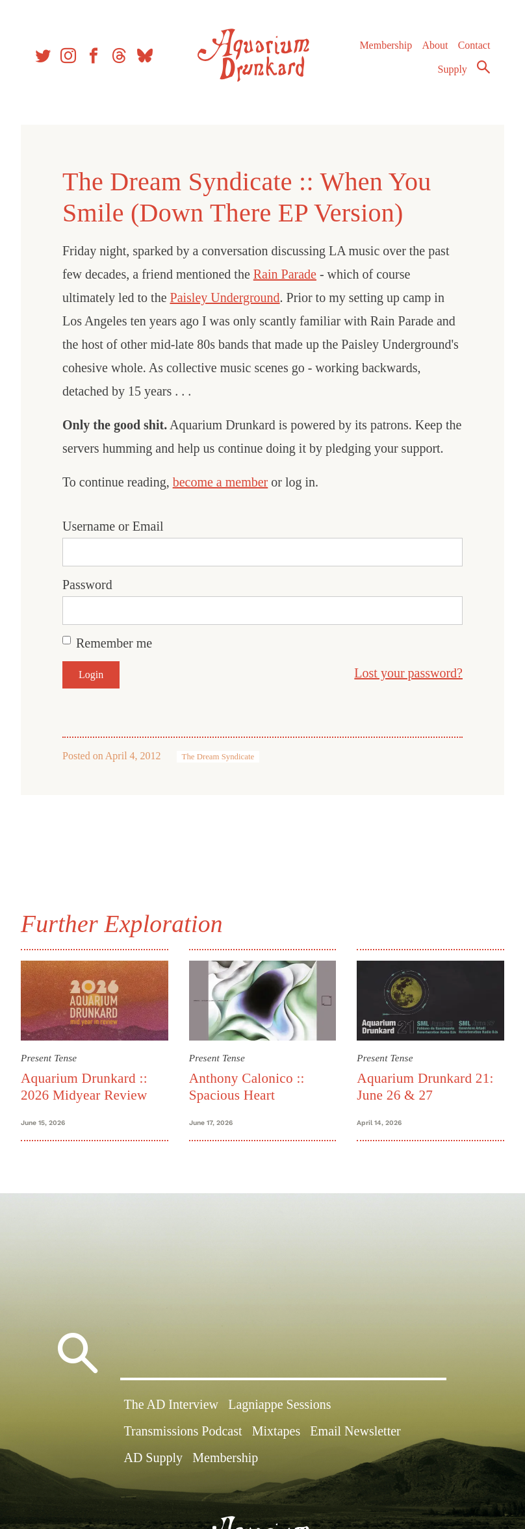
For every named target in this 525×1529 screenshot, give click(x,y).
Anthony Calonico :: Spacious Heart (247, 1086)
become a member (220, 482)
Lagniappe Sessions (279, 1404)
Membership (385, 45)
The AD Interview (170, 1404)
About (435, 45)
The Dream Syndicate (218, 756)
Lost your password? (408, 673)
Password (87, 584)
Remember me (114, 643)
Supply (452, 69)
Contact (474, 45)
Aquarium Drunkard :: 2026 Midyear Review (84, 1086)
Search (483, 66)
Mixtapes (276, 1431)
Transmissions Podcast (182, 1431)
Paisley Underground (225, 297)
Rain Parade (284, 274)
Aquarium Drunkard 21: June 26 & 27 (425, 1086)
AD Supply (153, 1457)
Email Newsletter (355, 1431)
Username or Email (113, 526)
